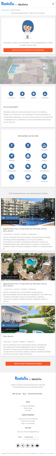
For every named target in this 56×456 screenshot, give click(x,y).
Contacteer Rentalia (35, 394)
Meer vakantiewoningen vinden (28, 364)
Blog (24, 394)
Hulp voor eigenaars (28, 423)
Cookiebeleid (42, 453)
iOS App (28, 410)
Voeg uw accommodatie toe (28, 419)
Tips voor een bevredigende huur (28, 432)
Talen (20, 437)
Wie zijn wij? (16, 394)
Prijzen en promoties (28, 421)
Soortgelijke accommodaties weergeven (28, 50)
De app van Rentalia (28, 406)
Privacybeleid (50, 453)
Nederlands (31, 437)
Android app (28, 408)
